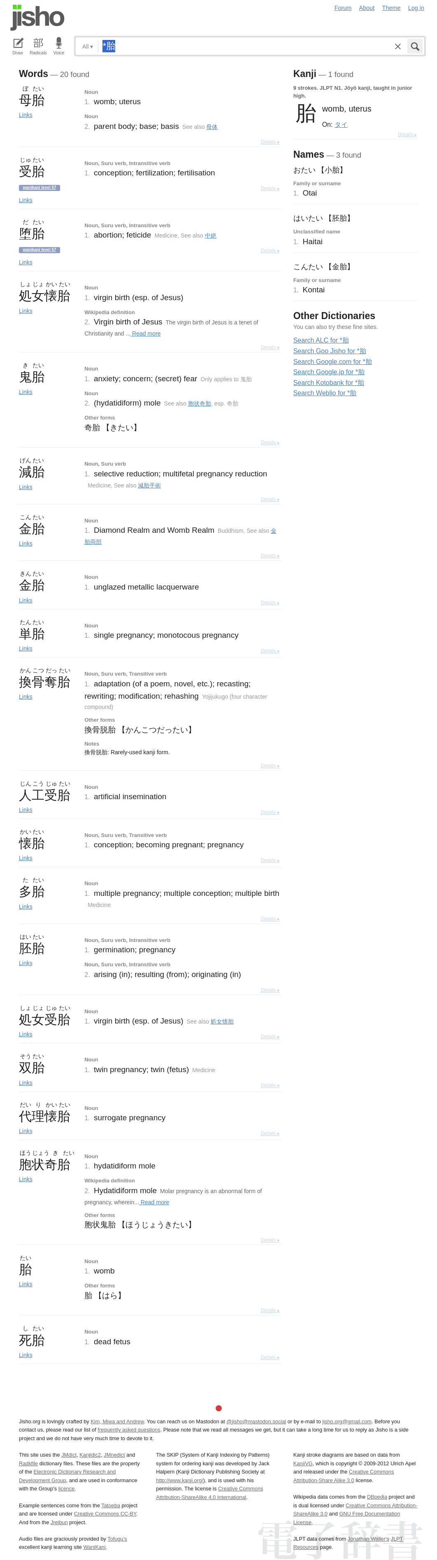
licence (66, 1488)
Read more (145, 333)
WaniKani (95, 1547)
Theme (391, 8)
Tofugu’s (117, 1539)
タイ (341, 124)
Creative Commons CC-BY (105, 1514)
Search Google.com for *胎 (332, 361)
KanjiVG (303, 1463)
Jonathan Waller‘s (368, 1539)
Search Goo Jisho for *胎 (329, 350)
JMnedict (114, 1455)
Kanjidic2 (90, 1455)
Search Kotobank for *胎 (329, 382)
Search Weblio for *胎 (325, 392)
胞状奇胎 (199, 403)
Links (26, 115)
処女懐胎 (222, 1021)
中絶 (210, 235)
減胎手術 (149, 485)
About (367, 8)
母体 (212, 127)
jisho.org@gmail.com (347, 1421)
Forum (343, 8)
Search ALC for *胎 (321, 340)
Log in (416, 8)
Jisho (37, 18)
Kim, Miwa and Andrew (117, 1421)
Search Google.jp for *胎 (329, 371)
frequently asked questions (129, 1430)
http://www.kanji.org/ (179, 1480)
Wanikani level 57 (39, 187)
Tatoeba (110, 1505)
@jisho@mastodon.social (256, 1421)
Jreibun (59, 1522)
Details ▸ (270, 142)
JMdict (69, 1455)
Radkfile (28, 1463)
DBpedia (377, 1497)
